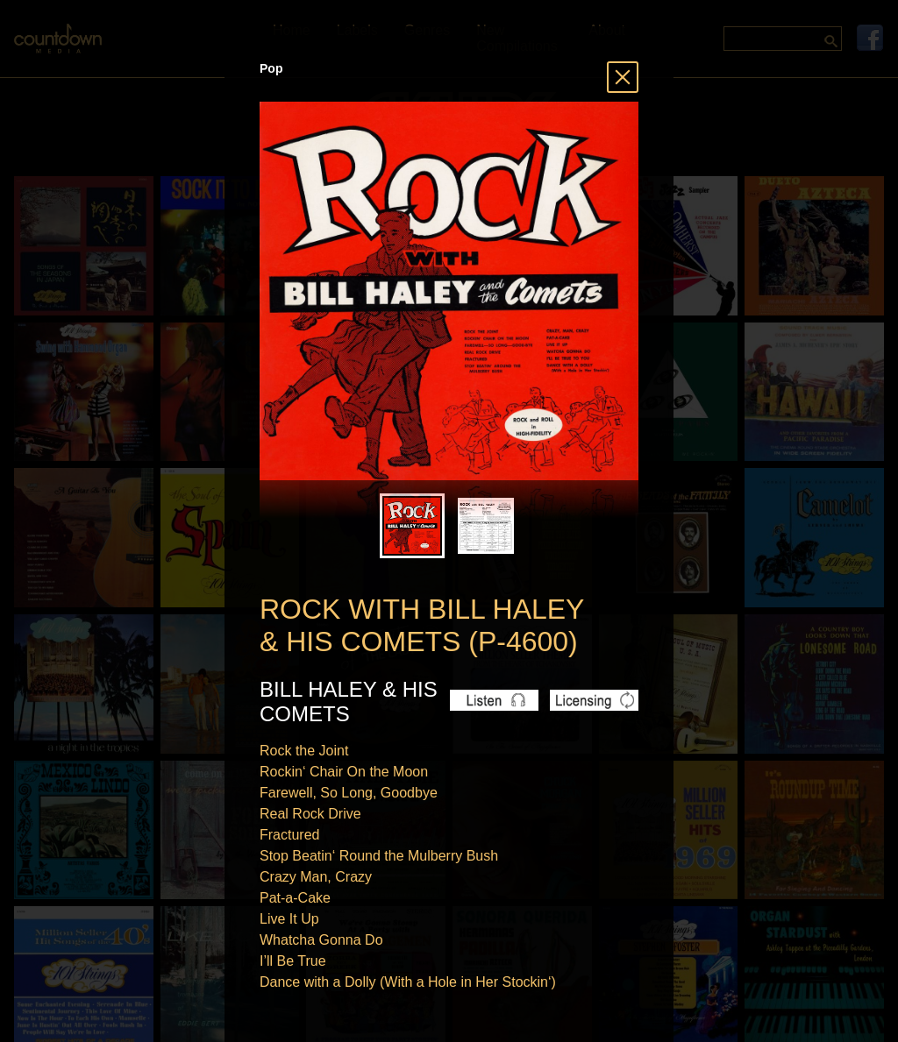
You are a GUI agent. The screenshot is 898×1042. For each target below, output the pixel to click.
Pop (271, 68)
